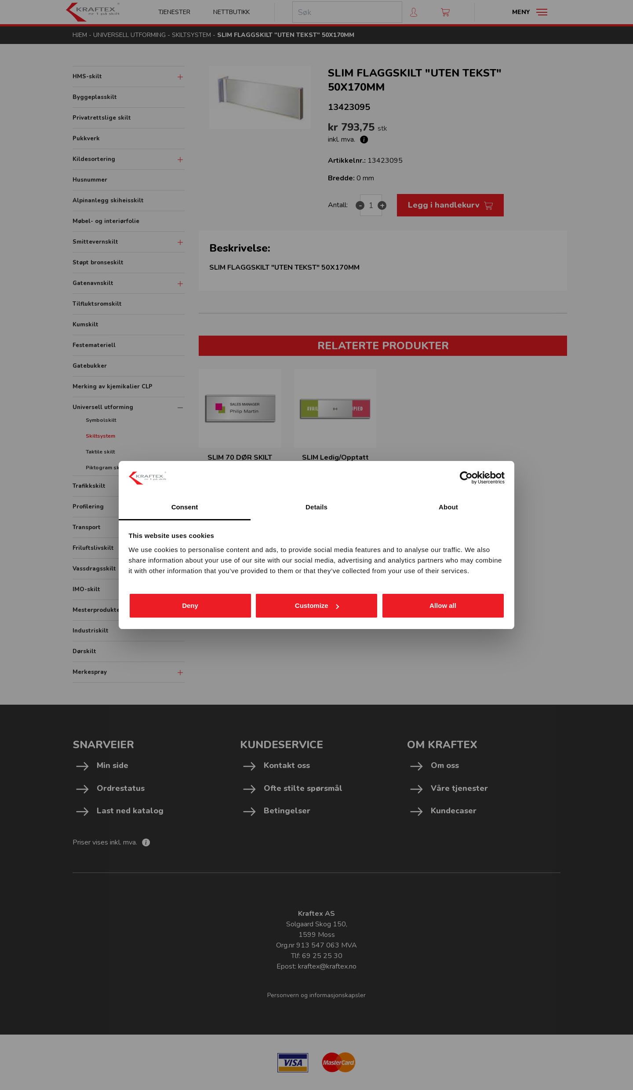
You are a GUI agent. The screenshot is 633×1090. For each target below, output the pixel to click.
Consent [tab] (184, 507)
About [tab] (448, 507)
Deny (190, 605)
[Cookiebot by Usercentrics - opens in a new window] (466, 477)
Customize (317, 605)
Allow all (442, 605)
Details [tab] (316, 507)
